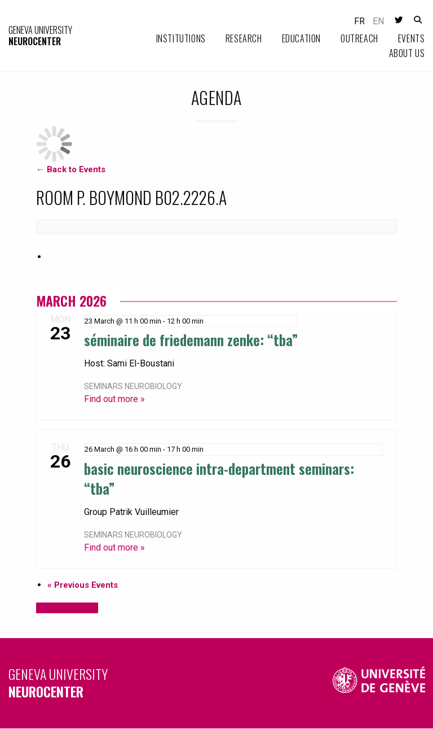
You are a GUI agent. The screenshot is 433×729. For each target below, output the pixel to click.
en (378, 21)
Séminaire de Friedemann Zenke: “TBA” (191, 339)
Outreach (359, 38)
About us (407, 53)
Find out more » (114, 399)
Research (244, 38)
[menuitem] (171, 39)
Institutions (181, 38)
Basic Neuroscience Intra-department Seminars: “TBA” (219, 478)
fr (359, 21)
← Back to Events (70, 169)
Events (411, 38)
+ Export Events (67, 608)
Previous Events (82, 585)
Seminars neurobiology (133, 386)
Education (301, 38)
